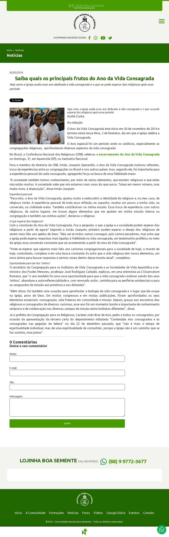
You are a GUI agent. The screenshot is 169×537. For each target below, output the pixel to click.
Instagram (95, 38)
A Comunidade (35, 512)
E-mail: (13, 368)
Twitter (110, 38)
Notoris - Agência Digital (84, 531)
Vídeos (98, 512)
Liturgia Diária (116, 512)
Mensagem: (16, 396)
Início (9, 50)
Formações (56, 512)
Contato (148, 512)
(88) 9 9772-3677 (127, 461)
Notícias (19, 50)
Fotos (86, 512)
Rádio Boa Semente (90, 5)
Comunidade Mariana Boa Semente (85, 23)
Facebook (89, 38)
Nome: (13, 353)
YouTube (103, 38)
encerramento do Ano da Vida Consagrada (129, 154)
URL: (12, 382)
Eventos (134, 512)
